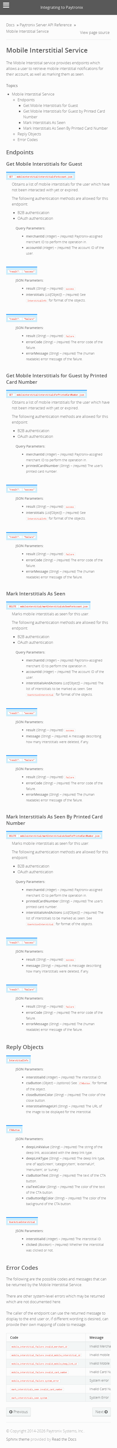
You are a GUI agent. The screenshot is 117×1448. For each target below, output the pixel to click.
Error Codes (28, 139)
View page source (95, 32)
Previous (18, 1411)
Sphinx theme (18, 1439)
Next (101, 1411)
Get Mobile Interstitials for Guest (50, 105)
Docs (10, 24)
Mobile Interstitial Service (47, 50)
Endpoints (26, 99)
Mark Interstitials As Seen (44, 122)
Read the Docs (64, 1439)
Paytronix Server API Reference (46, 24)
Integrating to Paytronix (61, 7)
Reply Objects (29, 134)
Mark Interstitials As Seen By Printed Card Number (65, 128)
